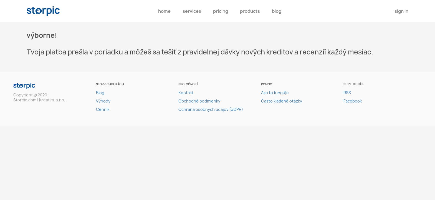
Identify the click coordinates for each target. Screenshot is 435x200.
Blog (276, 11)
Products (250, 11)
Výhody (103, 101)
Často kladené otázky (281, 101)
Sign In (401, 11)
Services (192, 11)
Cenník (102, 109)
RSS (347, 92)
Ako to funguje (275, 92)
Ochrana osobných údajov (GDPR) (210, 109)
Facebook (352, 101)
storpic (43, 11)
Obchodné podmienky (199, 101)
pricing (220, 11)
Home (164, 11)
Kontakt (185, 92)
